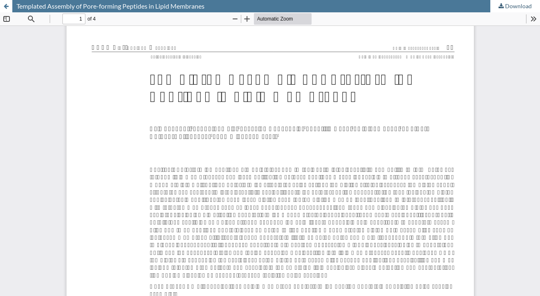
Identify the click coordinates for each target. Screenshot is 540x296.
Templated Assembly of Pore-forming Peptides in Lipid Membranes (110, 6)
